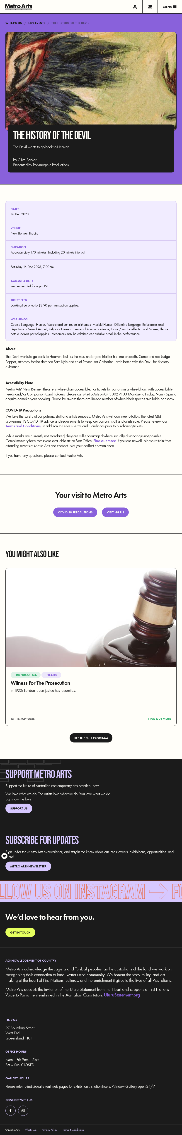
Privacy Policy (49, 1130)
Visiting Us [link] (115, 512)
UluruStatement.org (122, 995)
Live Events (37, 23)
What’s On (13, 23)
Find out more (104, 440)
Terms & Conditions (73, 1130)
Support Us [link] (18, 808)
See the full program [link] (91, 738)
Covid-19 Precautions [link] (75, 512)
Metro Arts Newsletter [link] (28, 866)
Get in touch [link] (20, 932)
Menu (170, 7)
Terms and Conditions (23, 426)
